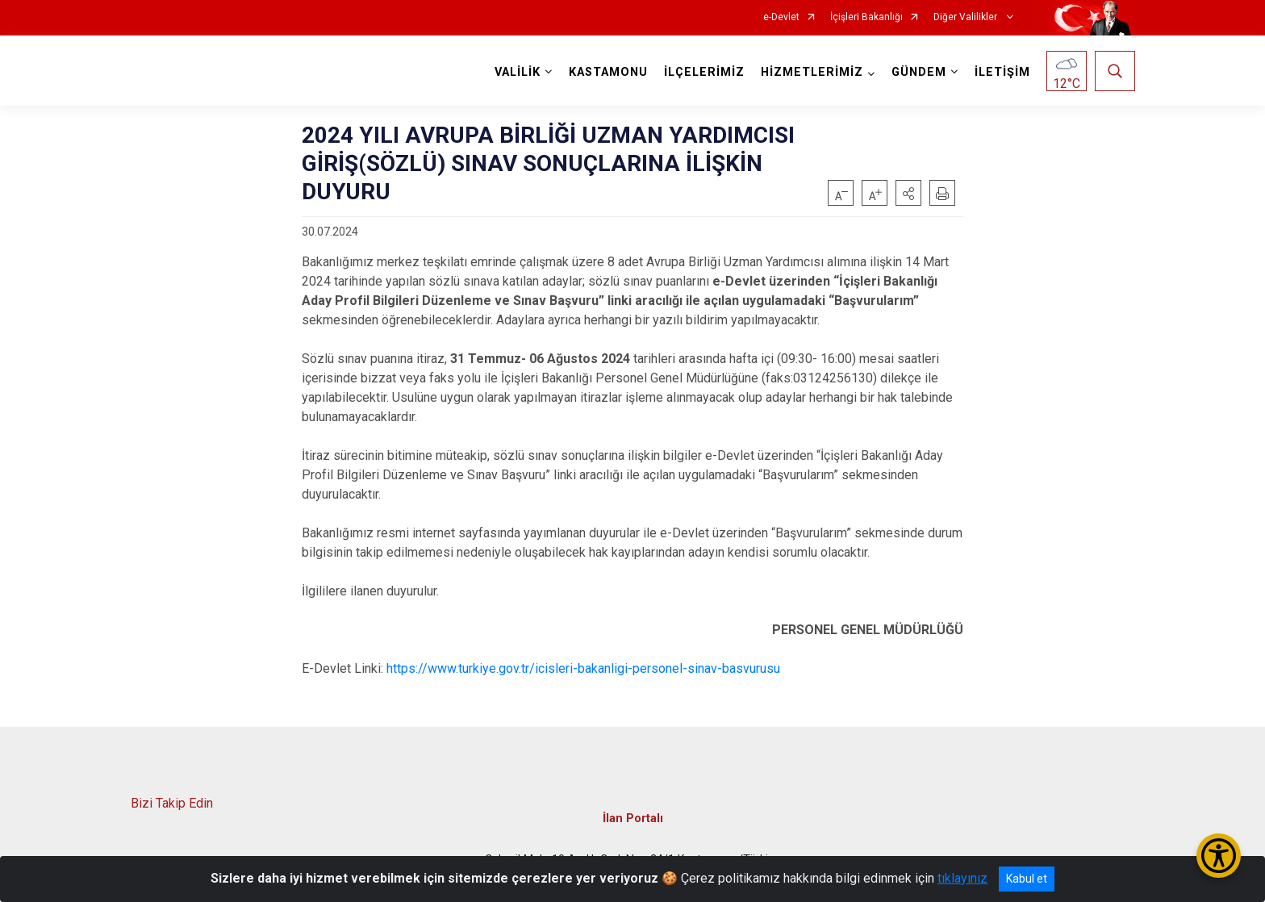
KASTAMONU (608, 72)
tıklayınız (962, 878)
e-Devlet (781, 17)
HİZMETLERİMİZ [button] (812, 72)
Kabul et (1026, 878)
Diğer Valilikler (966, 17)
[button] (908, 193)
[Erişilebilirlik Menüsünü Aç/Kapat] (1218, 855)
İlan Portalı (633, 818)
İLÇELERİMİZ (704, 72)
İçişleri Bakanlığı (866, 17)
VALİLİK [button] (518, 72)
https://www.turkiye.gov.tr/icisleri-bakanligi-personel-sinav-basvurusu (583, 668)
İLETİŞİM (1002, 72)
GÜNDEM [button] (918, 72)
